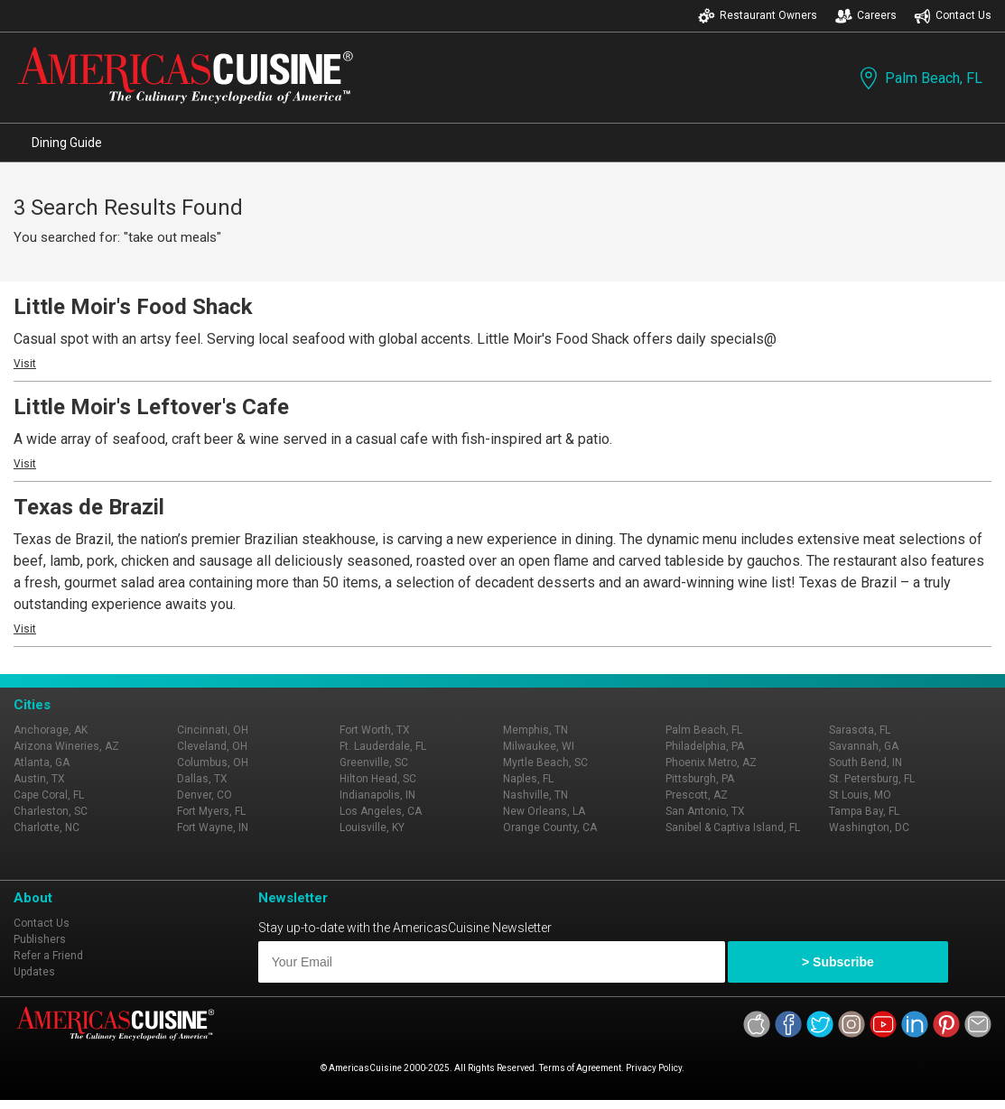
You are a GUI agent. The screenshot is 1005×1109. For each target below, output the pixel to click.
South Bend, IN (865, 762)
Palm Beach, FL (919, 78)
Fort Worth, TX (375, 730)
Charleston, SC (51, 811)
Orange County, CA (550, 827)
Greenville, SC (374, 762)
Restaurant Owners (757, 15)
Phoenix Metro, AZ (711, 762)
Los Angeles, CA (381, 811)
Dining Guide (67, 142)
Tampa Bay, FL (864, 811)
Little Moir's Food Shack (133, 306)
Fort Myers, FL (211, 811)
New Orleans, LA (544, 811)
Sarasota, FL (859, 730)
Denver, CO (204, 795)
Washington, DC (869, 827)
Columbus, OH (212, 762)
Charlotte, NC (46, 827)
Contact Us (952, 15)
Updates (34, 972)
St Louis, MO (860, 795)
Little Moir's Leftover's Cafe (151, 407)
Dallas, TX (202, 778)
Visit (25, 363)
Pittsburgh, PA (699, 778)
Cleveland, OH (212, 746)
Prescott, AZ (696, 795)
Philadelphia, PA (704, 746)
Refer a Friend (48, 955)
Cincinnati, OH (212, 730)
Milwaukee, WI (538, 746)
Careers (866, 15)
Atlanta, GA (42, 762)
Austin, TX (39, 778)
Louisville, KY (372, 827)
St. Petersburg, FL (872, 778)
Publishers (40, 939)
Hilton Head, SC (378, 778)
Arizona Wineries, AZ (66, 746)
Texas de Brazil (89, 507)
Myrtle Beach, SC (545, 762)
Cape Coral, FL (49, 795)
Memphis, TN (535, 730)
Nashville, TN (535, 795)
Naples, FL (528, 778)
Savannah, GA (863, 746)
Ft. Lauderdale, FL (383, 746)
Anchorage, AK (51, 730)
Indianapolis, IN (377, 795)
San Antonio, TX (705, 811)
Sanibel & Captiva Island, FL (732, 827)
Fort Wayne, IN (212, 827)
